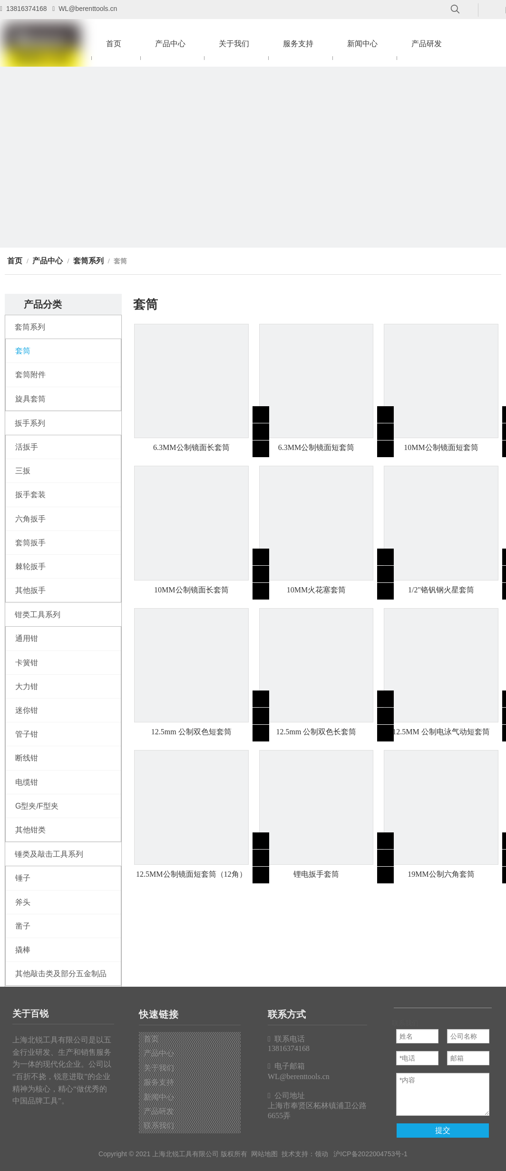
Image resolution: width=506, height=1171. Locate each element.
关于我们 (159, 1068)
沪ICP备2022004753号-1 (370, 1154)
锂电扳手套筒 (316, 874)
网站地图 (264, 1154)
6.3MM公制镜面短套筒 (316, 447)
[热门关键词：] (455, 9)
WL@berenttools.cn (87, 8)
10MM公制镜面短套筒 (441, 447)
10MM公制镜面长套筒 (191, 590)
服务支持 (159, 1082)
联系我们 (159, 1125)
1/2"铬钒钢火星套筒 (441, 590)
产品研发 (159, 1111)
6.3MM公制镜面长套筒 (191, 447)
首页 (151, 1039)
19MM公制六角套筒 (441, 874)
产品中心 (159, 1053)
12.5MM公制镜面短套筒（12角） (191, 874)
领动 (321, 1154)
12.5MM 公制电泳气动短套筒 (440, 732)
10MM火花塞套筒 (316, 590)
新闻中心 (159, 1097)
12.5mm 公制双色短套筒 (191, 732)
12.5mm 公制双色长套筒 (316, 732)
